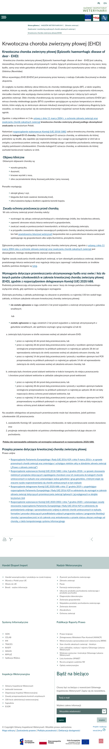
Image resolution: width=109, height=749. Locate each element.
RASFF (8, 648)
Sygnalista (9, 703)
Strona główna (33, 25)
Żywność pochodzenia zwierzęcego (75, 577)
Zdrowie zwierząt (71, 25)
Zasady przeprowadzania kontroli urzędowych (25, 696)
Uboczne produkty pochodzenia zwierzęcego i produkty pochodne (80, 592)
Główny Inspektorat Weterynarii (19, 686)
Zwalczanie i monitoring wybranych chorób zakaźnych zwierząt (51, 29)
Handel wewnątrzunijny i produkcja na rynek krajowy (28, 577)
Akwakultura (65, 610)
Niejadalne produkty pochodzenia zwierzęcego (80, 603)
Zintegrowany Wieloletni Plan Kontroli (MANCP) (81, 637)
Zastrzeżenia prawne (26, 730)
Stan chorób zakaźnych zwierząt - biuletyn (78, 644)
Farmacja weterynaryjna (70, 587)
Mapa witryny (8, 730)
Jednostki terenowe (13, 689)
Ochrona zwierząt (67, 613)
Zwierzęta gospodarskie (70, 600)
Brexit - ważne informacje (16, 587)
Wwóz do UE (11, 584)
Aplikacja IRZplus (12, 658)
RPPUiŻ (8, 654)
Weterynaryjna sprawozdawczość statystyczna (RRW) (83, 641)
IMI (6, 641)
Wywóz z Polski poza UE (15, 581)
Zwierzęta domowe (68, 607)
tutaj (34, 265)
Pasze (62, 584)
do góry (101, 741)
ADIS (7, 634)
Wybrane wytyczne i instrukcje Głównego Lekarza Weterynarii (81, 654)
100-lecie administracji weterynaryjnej (21, 700)
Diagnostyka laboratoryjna (71, 596)
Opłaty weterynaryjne (69, 665)
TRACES (8, 644)
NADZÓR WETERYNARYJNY (52, 25)
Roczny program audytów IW (72, 662)
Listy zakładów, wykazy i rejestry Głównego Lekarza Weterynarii (82, 649)
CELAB (8, 637)
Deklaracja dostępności (69, 730)
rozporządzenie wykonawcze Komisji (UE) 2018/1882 (39, 131)
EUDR (8, 706)
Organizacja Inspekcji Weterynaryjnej (21, 693)
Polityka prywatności (47, 730)
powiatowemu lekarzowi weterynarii (35, 234)
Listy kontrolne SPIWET (70, 658)
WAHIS (8, 651)
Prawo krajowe (66, 634)
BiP (96, 18)
